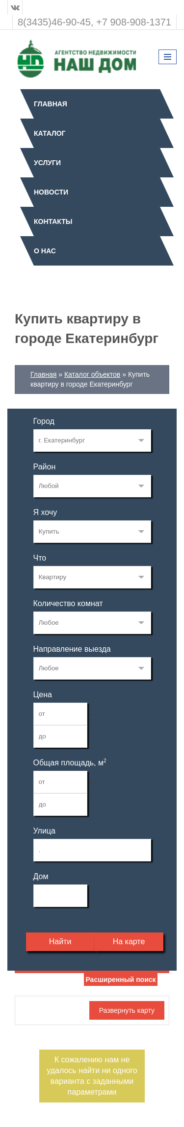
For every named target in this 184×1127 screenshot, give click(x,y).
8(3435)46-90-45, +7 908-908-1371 (94, 22)
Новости (51, 192)
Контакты (53, 221)
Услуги (47, 163)
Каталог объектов (92, 374)
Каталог (50, 133)
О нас (45, 251)
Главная (50, 104)
